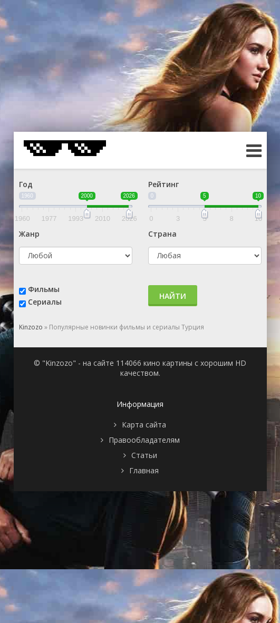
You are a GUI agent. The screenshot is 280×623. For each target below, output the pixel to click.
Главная (144, 470)
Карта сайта (144, 425)
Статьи (144, 455)
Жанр (29, 234)
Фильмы (44, 289)
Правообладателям (144, 440)
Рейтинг (163, 184)
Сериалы (45, 302)
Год (26, 184)
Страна (162, 234)
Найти (172, 296)
